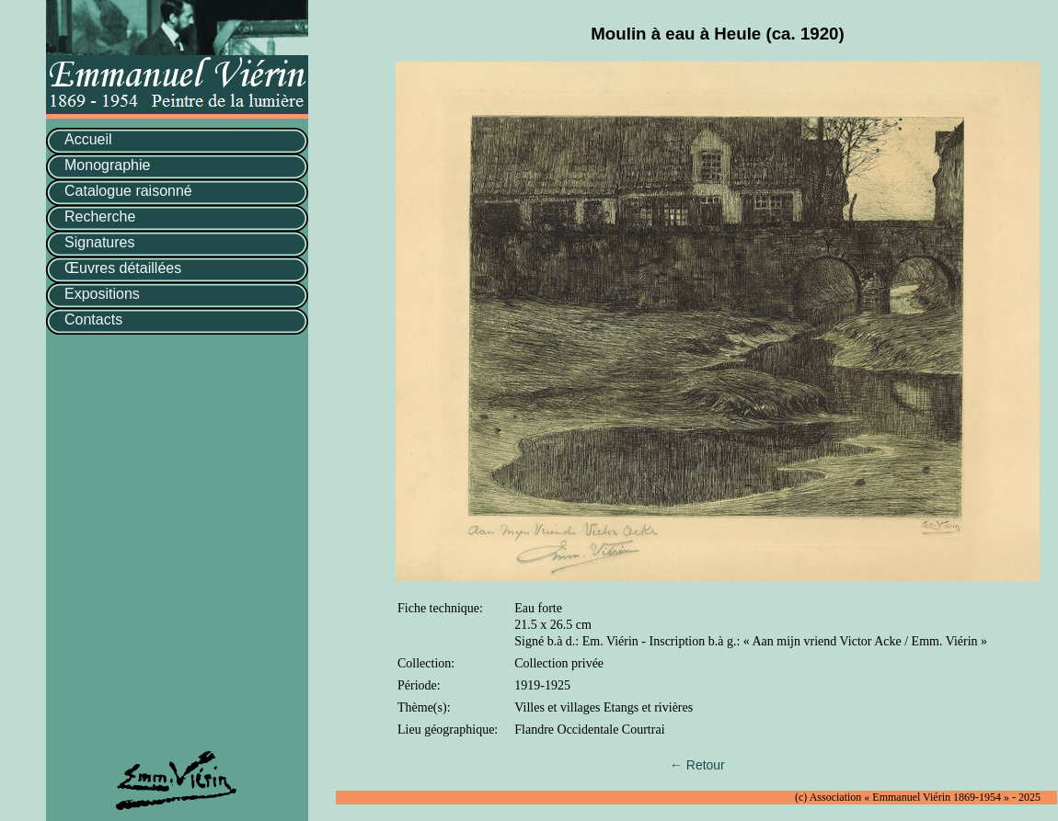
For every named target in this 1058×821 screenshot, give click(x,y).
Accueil (88, 139)
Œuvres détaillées (122, 268)
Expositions (102, 294)
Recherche (99, 216)
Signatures (99, 242)
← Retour (697, 765)
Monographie (107, 165)
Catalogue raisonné (128, 191)
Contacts (93, 319)
